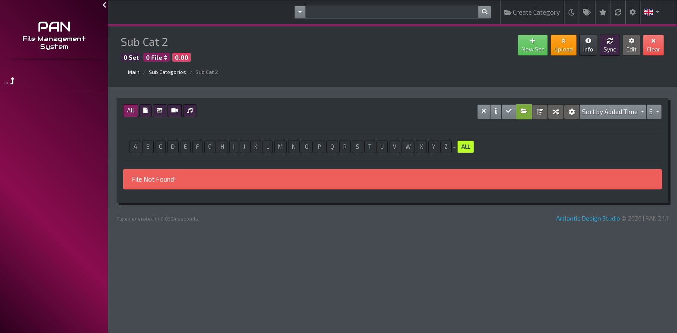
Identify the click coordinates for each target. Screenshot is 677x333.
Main (133, 72)
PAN (54, 26)
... (9, 81)
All (130, 110)
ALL (465, 146)
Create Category (532, 12)
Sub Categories (167, 72)
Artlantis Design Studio (588, 218)
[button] (651, 12)
